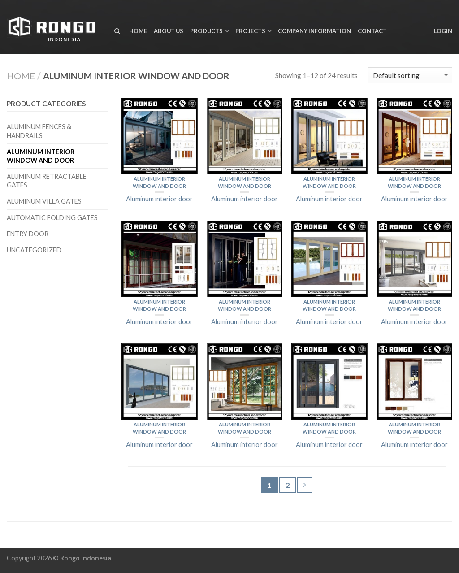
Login (443, 31)
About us (168, 31)
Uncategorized (34, 250)
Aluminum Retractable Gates (47, 181)
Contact (372, 31)
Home (138, 31)
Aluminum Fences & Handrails (39, 131)
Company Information (314, 31)
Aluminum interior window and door (40, 156)
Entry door (27, 234)
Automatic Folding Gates (52, 217)
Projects (250, 31)
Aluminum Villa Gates (44, 201)
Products (206, 31)
